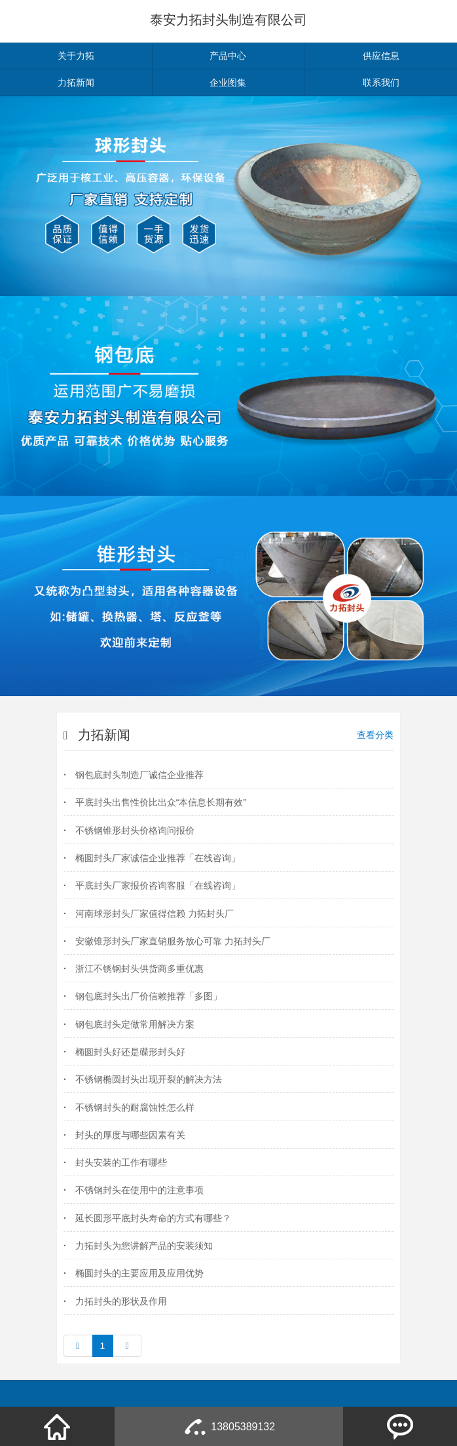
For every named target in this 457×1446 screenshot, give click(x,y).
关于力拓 (76, 55)
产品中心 (228, 55)
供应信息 (381, 55)
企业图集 (228, 82)
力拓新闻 (76, 82)
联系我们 (381, 82)
